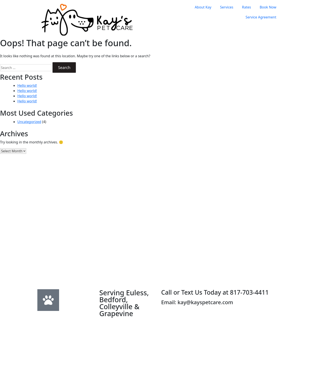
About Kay (203, 7)
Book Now (268, 7)
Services (226, 7)
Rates (246, 7)
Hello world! (27, 85)
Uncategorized (29, 121)
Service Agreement (260, 17)
